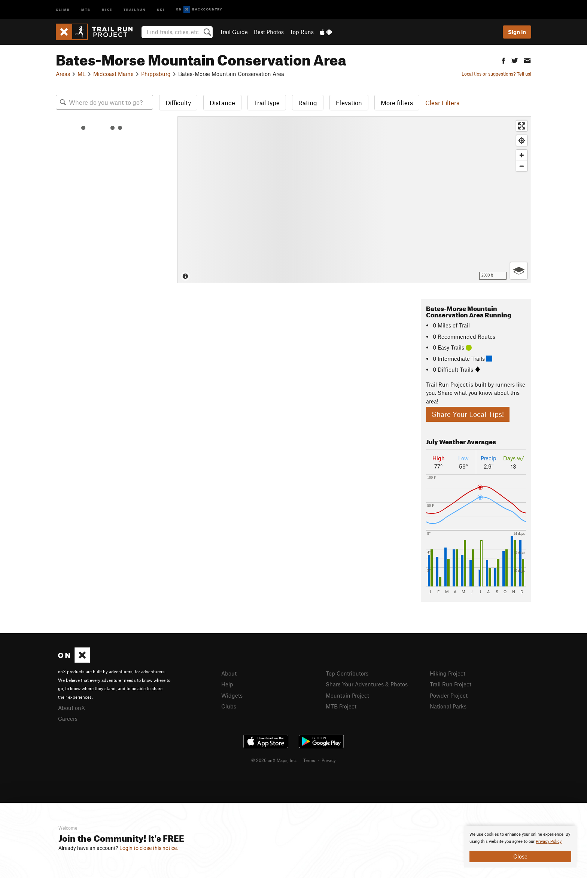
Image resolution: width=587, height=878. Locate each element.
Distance (222, 102)
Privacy (329, 760)
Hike (107, 9)
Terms (309, 760)
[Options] (518, 270)
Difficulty (178, 102)
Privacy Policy (549, 841)
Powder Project (449, 695)
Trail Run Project (450, 684)
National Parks (448, 706)
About (229, 673)
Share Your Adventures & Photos (367, 684)
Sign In (517, 31)
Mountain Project (347, 695)
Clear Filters (442, 102)
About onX (71, 707)
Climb (63, 9)
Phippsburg (156, 73)
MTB (86, 9)
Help (227, 684)
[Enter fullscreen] (521, 126)
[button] (503, 59)
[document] (520, 846)
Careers (67, 718)
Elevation (349, 102)
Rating (307, 102)
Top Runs (302, 31)
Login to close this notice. (148, 848)
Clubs (228, 706)
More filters (397, 102)
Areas (63, 73)
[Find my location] (521, 140)
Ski (161, 9)
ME (81, 73)
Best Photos (269, 31)
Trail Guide (234, 31)
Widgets (232, 695)
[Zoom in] (521, 155)
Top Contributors (347, 673)
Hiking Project (447, 673)
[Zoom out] (521, 166)
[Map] (354, 200)
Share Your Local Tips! (468, 414)
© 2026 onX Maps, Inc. (274, 760)
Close (520, 856)
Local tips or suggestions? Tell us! (496, 74)
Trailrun (135, 9)
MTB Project (341, 706)
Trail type (267, 102)
